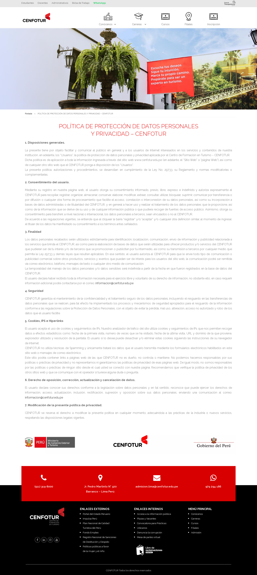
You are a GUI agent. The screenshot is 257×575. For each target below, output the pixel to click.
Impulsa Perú (90, 518)
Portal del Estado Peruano (96, 514)
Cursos (194, 523)
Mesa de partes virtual (148, 537)
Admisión (196, 532)
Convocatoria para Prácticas (151, 523)
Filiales (195, 528)
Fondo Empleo (91, 532)
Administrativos (60, 3)
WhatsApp (99, 3)
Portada (28, 114)
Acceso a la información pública (154, 514)
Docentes (43, 3)
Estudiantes (27, 3)
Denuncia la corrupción (149, 532)
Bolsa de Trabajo (80, 3)
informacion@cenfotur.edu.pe (114, 283)
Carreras (195, 518)
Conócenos (197, 514)
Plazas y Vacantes (146, 518)
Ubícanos (142, 528)
